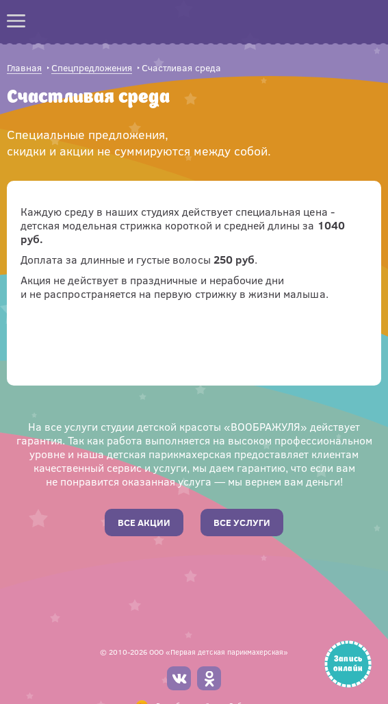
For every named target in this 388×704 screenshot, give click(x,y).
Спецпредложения (91, 68)
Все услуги (242, 522)
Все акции (144, 522)
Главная (24, 68)
